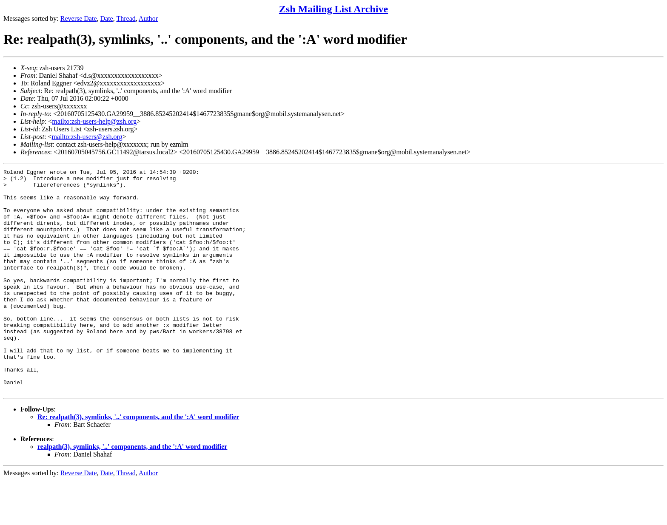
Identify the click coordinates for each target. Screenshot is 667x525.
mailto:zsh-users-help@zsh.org (94, 121)
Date (106, 18)
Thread (125, 18)
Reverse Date (78, 18)
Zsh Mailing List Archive (333, 8)
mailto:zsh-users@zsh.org (86, 136)
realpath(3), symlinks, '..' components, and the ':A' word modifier (132, 491)
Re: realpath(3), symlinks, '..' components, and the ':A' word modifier (138, 461)
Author (148, 18)
